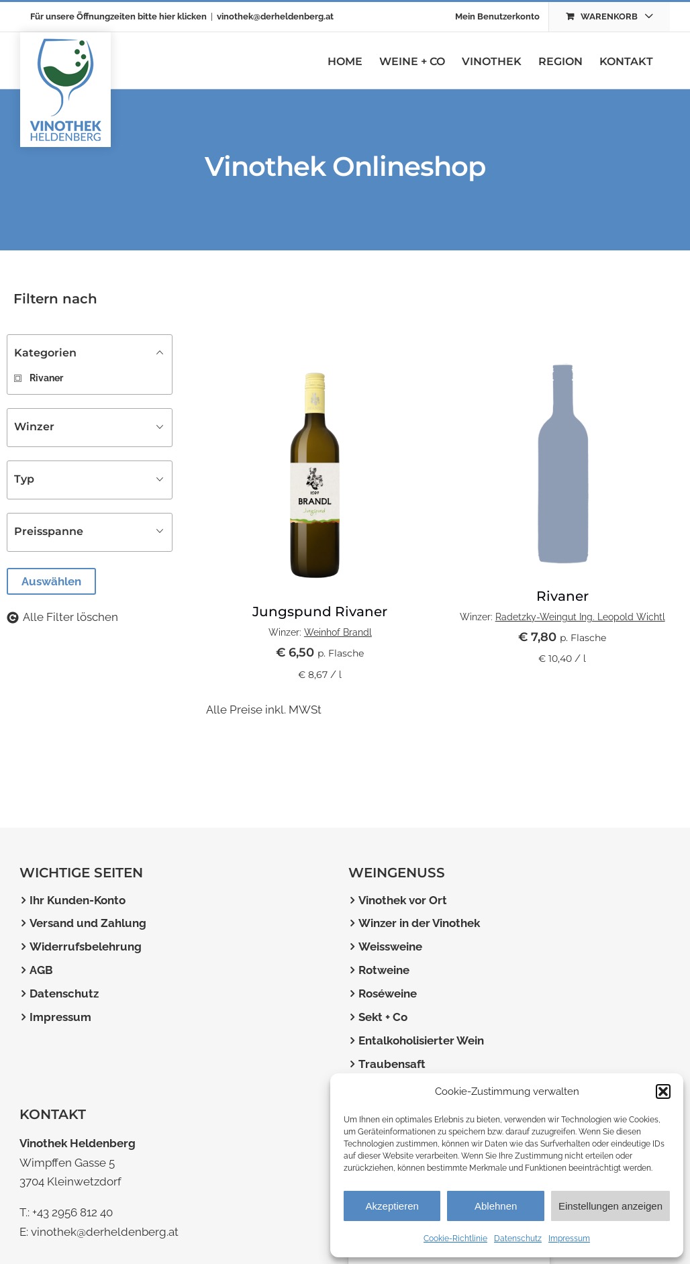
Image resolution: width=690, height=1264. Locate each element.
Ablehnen (496, 1206)
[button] (663, 1091)
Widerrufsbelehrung (86, 946)
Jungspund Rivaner (319, 611)
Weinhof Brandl (338, 632)
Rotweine (383, 970)
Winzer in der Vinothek (419, 923)
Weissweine (390, 946)
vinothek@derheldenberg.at (275, 16)
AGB (41, 970)
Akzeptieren (392, 1206)
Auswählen (51, 581)
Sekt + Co (382, 1017)
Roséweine (387, 993)
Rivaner (562, 596)
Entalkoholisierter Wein (421, 1040)
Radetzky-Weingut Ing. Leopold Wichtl (580, 617)
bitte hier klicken (172, 16)
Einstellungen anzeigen (610, 1206)
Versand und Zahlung (88, 923)
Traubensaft (392, 1064)
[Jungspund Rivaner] (320, 356)
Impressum (569, 1238)
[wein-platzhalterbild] (562, 356)
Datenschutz (518, 1238)
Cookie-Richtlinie (455, 1238)
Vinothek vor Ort (402, 900)
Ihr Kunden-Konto (78, 900)
